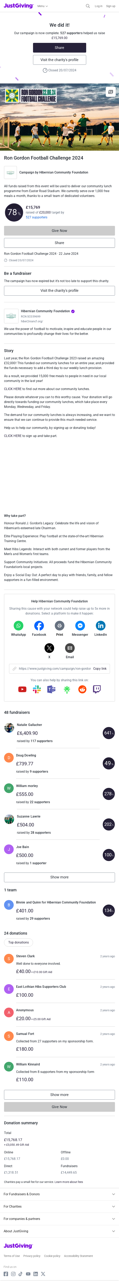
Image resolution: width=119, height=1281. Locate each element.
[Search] (88, 6)
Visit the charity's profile (59, 60)
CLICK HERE (13, 389)
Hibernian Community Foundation (63, 172)
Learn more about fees (69, 1182)
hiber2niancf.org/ (32, 321)
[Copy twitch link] (97, 689)
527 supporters (36, 217)
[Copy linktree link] (67, 690)
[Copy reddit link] (82, 689)
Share (59, 47)
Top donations (18, 942)
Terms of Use (12, 1256)
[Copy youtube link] (22, 689)
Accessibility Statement (78, 1256)
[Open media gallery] (59, 117)
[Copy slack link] (37, 689)
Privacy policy (31, 1256)
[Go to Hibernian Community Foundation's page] (11, 316)
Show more (64, 878)
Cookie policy (52, 1256)
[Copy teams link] (51, 689)
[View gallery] (111, 92)
